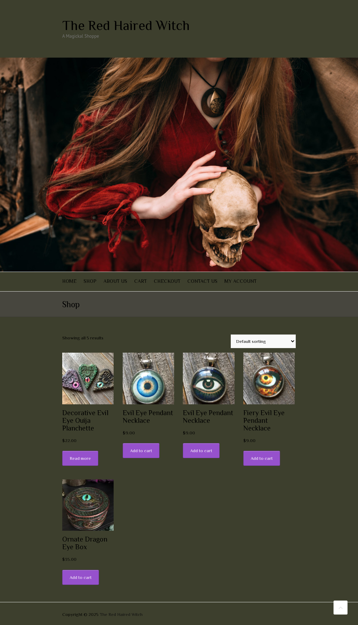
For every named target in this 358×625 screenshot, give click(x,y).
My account (240, 281)
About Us (115, 281)
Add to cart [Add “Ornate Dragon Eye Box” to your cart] (81, 577)
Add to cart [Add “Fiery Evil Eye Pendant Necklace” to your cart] (262, 458)
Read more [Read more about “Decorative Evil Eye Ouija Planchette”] (80, 458)
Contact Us (202, 281)
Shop (90, 281)
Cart (140, 281)
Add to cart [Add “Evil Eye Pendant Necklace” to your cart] (141, 450)
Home (69, 281)
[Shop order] (263, 341)
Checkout (167, 281)
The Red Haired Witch (126, 25)
